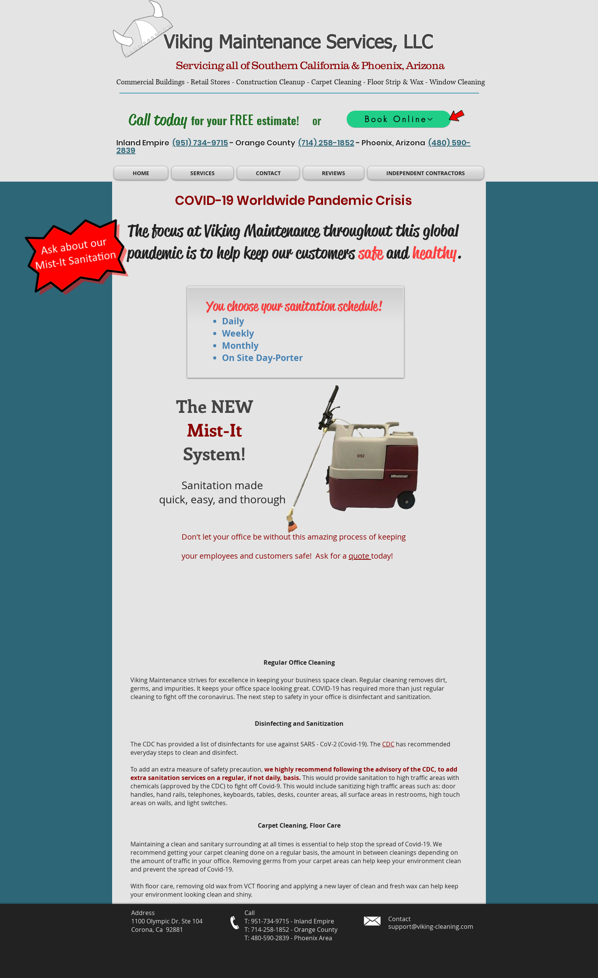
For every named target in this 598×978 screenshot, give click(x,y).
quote (360, 556)
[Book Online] (399, 119)
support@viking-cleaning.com (430, 926)
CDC (388, 744)
